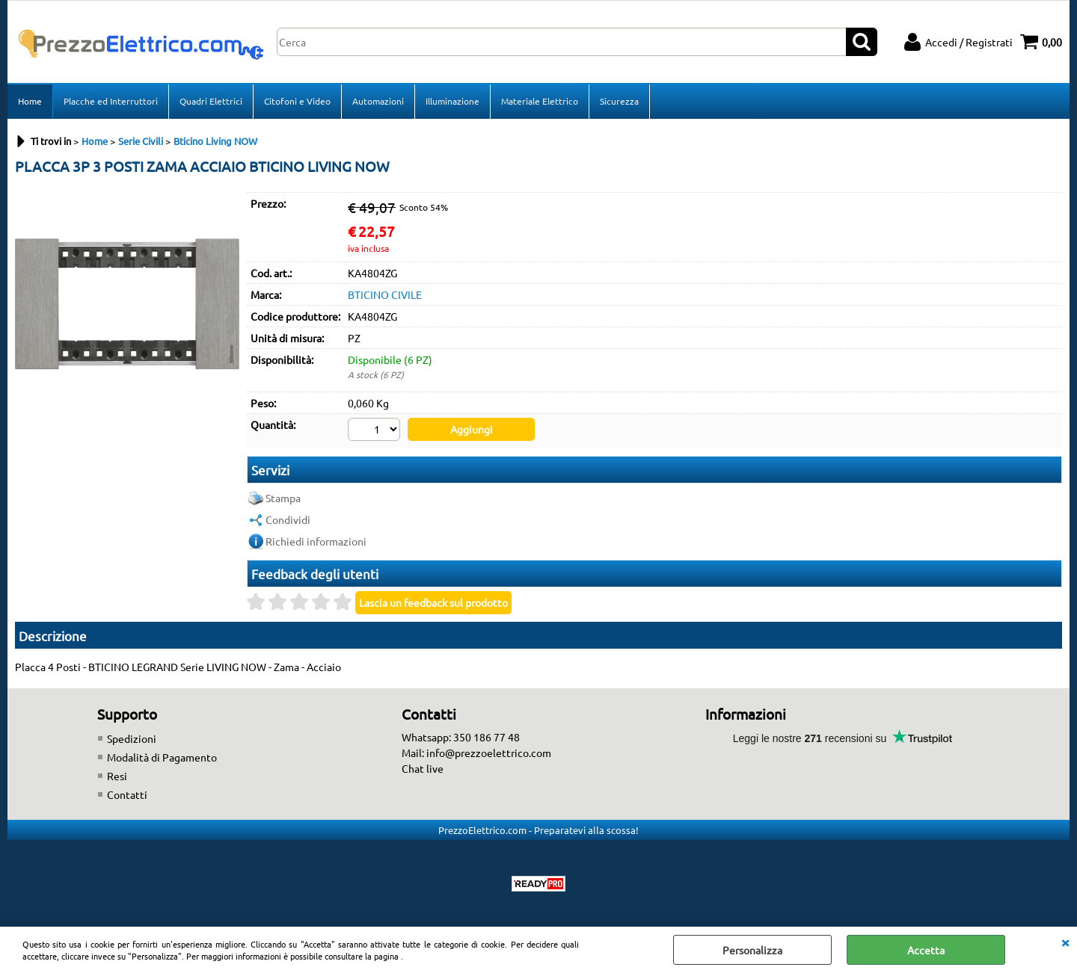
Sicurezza (619, 101)
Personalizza (752, 950)
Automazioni (378, 101)
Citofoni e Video (297, 101)
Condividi (288, 519)
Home (30, 101)
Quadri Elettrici (211, 101)
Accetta (926, 950)
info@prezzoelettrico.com (488, 752)
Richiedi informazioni (316, 541)
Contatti (127, 794)
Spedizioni (131, 738)
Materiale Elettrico (539, 101)
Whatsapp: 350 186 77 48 (461, 737)
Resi (117, 775)
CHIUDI (1065, 941)
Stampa (283, 497)
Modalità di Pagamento (162, 757)
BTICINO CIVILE (385, 294)
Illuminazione (452, 101)
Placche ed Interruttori (111, 101)
